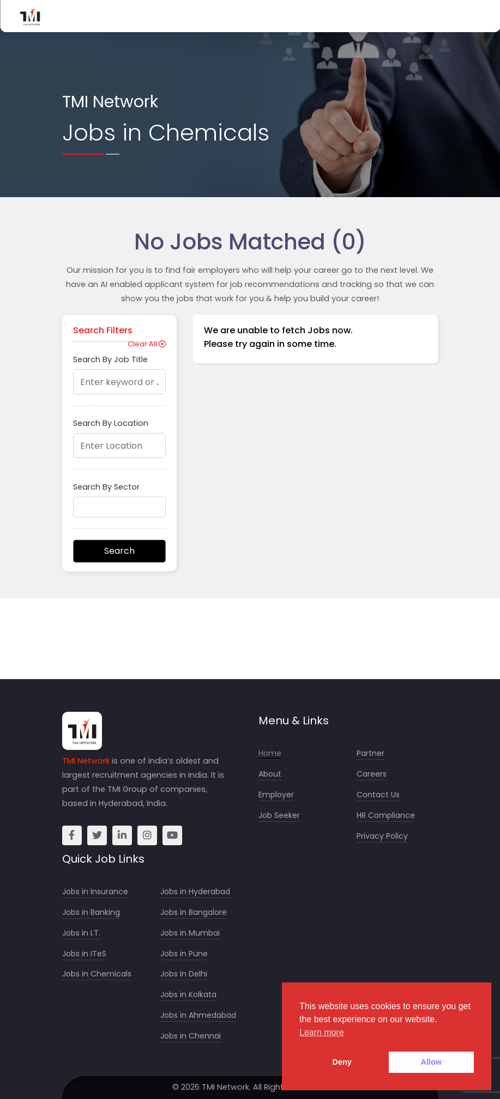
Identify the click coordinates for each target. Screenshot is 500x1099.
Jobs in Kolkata (188, 995)
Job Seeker (279, 815)
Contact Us (378, 795)
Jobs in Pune (184, 954)
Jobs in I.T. (81, 933)
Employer (276, 795)
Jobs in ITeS (84, 954)
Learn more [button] (321, 1032)
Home (269, 753)
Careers (372, 774)
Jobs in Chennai (190, 1036)
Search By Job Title (110, 359)
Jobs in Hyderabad (195, 892)
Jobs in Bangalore (193, 912)
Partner (370, 753)
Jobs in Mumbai (190, 933)
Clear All (147, 344)
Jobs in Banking (91, 912)
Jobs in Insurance (95, 892)
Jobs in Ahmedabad (198, 1015)
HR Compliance (386, 815)
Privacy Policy (382, 836)
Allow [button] (431, 1062)
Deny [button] (342, 1062)
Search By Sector (106, 486)
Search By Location (110, 423)
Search (119, 551)
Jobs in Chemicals (96, 974)
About (269, 774)
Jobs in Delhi (183, 974)
